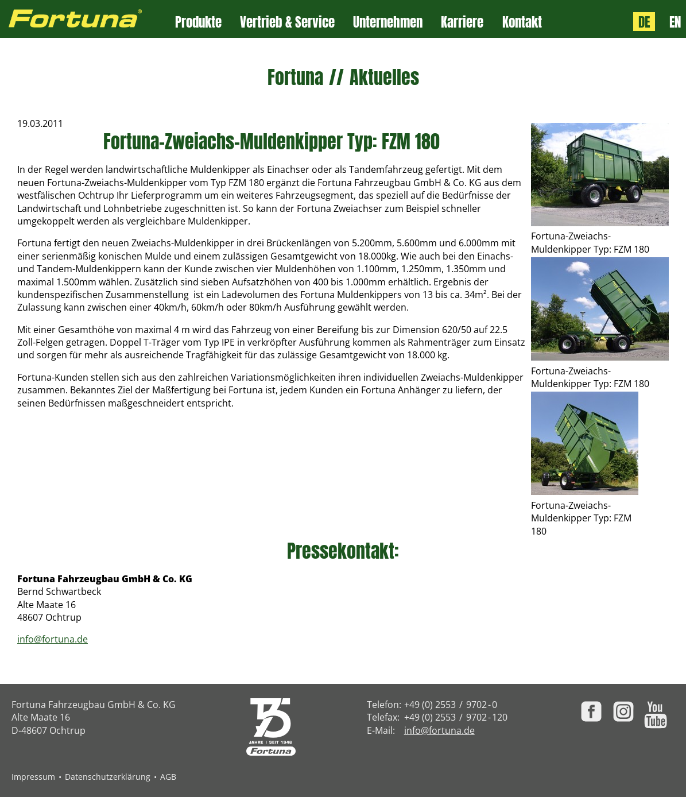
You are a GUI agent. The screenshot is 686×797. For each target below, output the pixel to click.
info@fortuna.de (52, 639)
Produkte (198, 22)
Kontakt (522, 22)
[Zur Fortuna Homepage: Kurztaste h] (87, 19)
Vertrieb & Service (287, 22)
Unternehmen (388, 22)
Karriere (462, 22)
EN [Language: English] (675, 21)
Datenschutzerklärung (107, 776)
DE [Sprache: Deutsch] (644, 21)
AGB (168, 776)
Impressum (33, 776)
